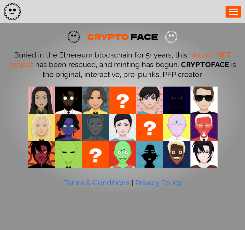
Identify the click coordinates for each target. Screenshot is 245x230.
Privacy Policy (158, 182)
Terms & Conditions (96, 182)
